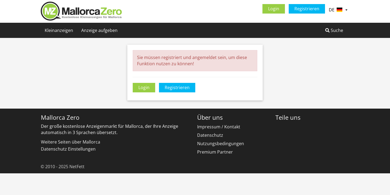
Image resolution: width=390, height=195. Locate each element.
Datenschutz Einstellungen (68, 149)
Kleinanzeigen (59, 30)
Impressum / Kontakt (218, 127)
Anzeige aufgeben (99, 30)
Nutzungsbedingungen (220, 144)
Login (273, 9)
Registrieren (306, 9)
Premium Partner (215, 152)
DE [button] (338, 10)
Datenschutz (210, 135)
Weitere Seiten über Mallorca (70, 142)
